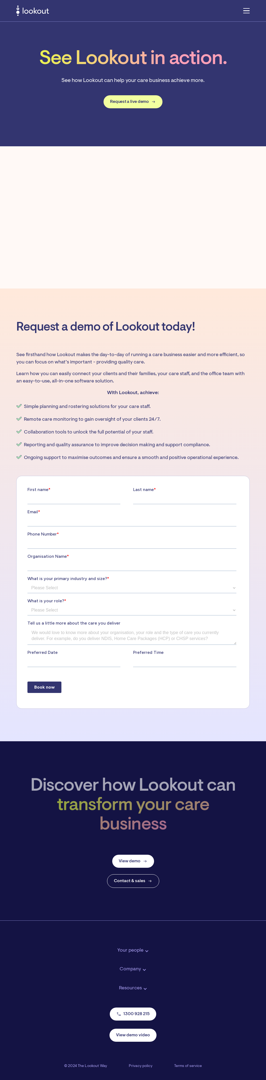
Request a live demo (133, 102)
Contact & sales (133, 881)
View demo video (133, 1035)
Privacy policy (140, 1066)
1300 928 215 (133, 1014)
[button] (246, 10)
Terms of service (188, 1066)
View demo (133, 861)
